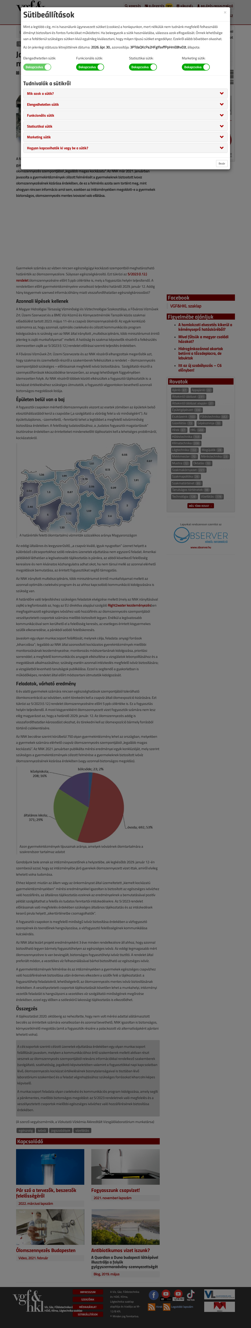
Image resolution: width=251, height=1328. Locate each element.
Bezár (222, 163)
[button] (40, 93)
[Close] (225, 12)
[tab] (125, 93)
